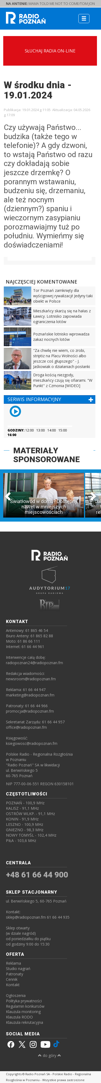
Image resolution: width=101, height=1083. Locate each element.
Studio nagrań (18, 968)
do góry (49, 1055)
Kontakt (13, 984)
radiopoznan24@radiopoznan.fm (34, 662)
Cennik (12, 979)
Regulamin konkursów (25, 1006)
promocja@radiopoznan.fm (30, 711)
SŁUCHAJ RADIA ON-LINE (50, 51)
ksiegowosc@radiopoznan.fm (31, 743)
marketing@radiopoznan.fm (30, 695)
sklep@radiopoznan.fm (26, 917)
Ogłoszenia (16, 995)
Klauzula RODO (19, 1017)
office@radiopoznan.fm (26, 727)
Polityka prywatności (24, 1000)
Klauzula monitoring (23, 1011)
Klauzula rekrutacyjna (24, 1022)
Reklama (13, 963)
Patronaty (14, 973)
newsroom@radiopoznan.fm (31, 678)
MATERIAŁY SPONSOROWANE (46, 455)
